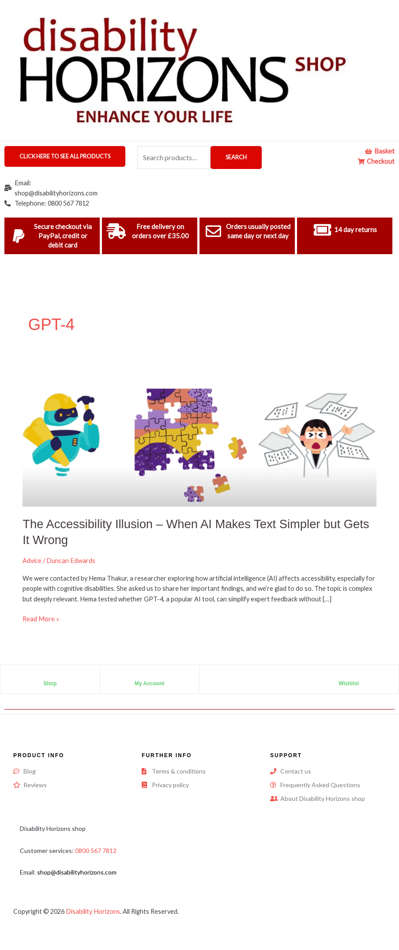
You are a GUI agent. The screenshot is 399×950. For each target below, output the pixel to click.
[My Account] (149, 676)
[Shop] (49, 676)
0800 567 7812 (96, 850)
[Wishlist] (348, 676)
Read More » (41, 618)
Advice (32, 560)
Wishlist (349, 683)
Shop (49, 683)
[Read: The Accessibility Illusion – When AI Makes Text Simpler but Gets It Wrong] (199, 435)
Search (236, 157)
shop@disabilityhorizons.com (77, 872)
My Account (150, 683)
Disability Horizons (93, 911)
